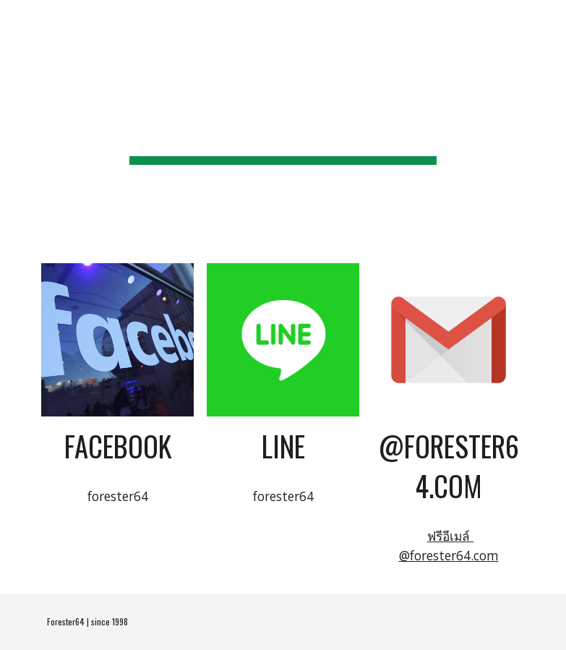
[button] (548, 20)
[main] (283, 123)
